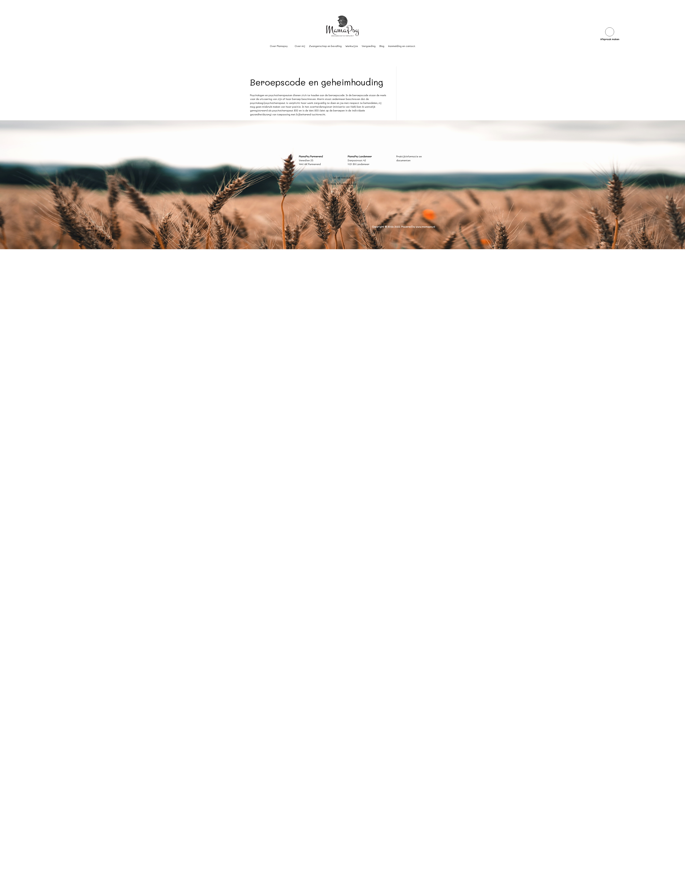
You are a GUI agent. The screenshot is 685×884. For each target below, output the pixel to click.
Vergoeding (369, 46)
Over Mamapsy (279, 46)
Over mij (300, 46)
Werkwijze (351, 46)
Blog (381, 46)
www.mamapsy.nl (425, 226)
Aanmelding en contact (401, 46)
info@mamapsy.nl (347, 183)
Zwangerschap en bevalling (325, 46)
